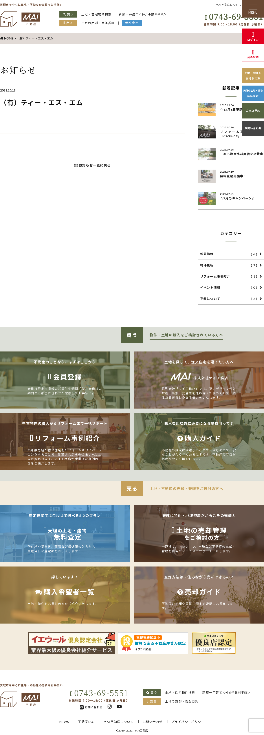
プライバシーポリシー (189, 722)
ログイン (253, 39)
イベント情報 (228, 287)
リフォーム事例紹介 (228, 276)
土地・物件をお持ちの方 (253, 75)
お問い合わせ (253, 128)
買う (70, 14)
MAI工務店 (141, 730)
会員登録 (253, 57)
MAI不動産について (227, 4)
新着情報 (228, 254)
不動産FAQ (85, 722)
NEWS (62, 722)
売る (69, 23)
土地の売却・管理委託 (98, 23)
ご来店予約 (253, 110)
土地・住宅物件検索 (96, 14)
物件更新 (228, 265)
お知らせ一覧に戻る (94, 166)
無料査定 (133, 23)
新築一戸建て (144, 14)
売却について (228, 298)
